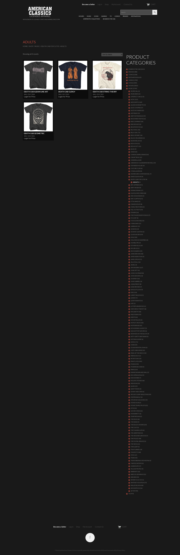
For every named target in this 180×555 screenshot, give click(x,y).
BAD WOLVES (135, 124)
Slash (133, 386)
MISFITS (133, 317)
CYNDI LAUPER (135, 171)
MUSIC (89, 16)
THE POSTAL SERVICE (137, 441)
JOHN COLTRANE (136, 273)
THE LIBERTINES (136, 433)
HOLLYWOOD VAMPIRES (138, 240)
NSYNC (133, 342)
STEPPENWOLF (136, 397)
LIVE (132, 303)
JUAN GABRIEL (135, 281)
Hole (132, 237)
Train (133, 458)
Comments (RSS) (112, 550)
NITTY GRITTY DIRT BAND (138, 336)
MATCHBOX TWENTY (137, 309)
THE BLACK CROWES (137, 425)
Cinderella (135, 160)
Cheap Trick (135, 157)
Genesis (133, 229)
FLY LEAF (133, 218)
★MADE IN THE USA (109, 19)
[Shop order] (112, 54)
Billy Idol (134, 130)
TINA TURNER (135, 449)
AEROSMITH (135, 102)
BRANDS (125, 16)
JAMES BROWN (136, 254)
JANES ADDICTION (136, 256)
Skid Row (134, 383)
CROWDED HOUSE (137, 165)
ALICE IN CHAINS (136, 110)
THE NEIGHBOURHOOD (138, 436)
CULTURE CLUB (136, 168)
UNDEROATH (135, 466)
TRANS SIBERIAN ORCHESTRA (140, 460)
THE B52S (134, 419)
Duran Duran (135, 190)
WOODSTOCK (135, 488)
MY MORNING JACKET (138, 328)
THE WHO (134, 444)
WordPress (93, 550)
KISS (132, 292)
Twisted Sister (136, 463)
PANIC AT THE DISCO (137, 353)
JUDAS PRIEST (135, 284)
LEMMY (133, 298)
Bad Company (136, 121)
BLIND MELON (135, 141)
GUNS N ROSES (135, 234)
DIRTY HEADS (135, 187)
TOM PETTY (134, 452)
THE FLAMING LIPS (136, 430)
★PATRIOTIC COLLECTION (91, 19)
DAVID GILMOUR (136, 176)
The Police (134, 438)
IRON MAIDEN (135, 251)
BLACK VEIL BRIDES (137, 138)
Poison (133, 364)
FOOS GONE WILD (136, 221)
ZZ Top (133, 491)
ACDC (132, 99)
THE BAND (134, 422)
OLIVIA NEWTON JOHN (138, 347)
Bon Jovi (134, 143)
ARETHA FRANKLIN (137, 116)
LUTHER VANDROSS (137, 306)
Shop (106, 4)
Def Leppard (135, 185)
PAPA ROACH (135, 356)
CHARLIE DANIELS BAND (138, 154)
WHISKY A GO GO (136, 480)
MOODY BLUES (135, 320)
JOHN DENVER (135, 276)
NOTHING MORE (136, 339)
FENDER (133, 212)
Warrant (134, 471)
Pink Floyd (134, 361)
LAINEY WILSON (136, 295)
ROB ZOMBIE (135, 378)
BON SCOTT (134, 146)
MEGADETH (134, 312)
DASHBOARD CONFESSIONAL (140, 174)
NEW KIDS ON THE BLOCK (139, 334)
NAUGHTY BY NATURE (138, 331)
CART (145, 4)
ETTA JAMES (134, 201)
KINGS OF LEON (136, 289)
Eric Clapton (135, 199)
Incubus (134, 248)
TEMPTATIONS (135, 416)
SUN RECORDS (135, 411)
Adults (136, 182)
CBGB (133, 152)
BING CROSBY (135, 135)
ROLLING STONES (136, 380)
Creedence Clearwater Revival (142, 163)
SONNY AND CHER (136, 391)
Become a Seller (88, 4)
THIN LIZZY (134, 447)
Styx (132, 408)
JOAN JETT (134, 270)
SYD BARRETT (135, 414)
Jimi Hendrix (135, 267)
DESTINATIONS (136, 16)
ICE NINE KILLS (135, 245)
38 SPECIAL (134, 91)
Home (25, 46)
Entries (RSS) (100, 550)
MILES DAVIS (134, 314)
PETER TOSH (135, 358)
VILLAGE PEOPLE (136, 469)
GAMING (104, 16)
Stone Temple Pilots (138, 405)
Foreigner (134, 223)
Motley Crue (135, 323)
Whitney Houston (137, 482)
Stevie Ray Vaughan (138, 400)
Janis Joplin (135, 259)
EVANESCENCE (135, 204)
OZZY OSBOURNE (136, 350)
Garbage (134, 226)
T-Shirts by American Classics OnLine (66, 550)
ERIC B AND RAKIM (136, 196)
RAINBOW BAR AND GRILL (139, 372)
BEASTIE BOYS (135, 127)
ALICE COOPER (135, 108)
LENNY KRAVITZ (136, 301)
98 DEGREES (134, 94)
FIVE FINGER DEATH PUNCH (139, 215)
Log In (100, 4)
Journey (134, 278)
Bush (132, 149)
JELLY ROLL (134, 262)
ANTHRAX (134, 113)
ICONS (96, 16)
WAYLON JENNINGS (137, 474)
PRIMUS (133, 369)
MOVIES (81, 16)
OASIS (133, 345)
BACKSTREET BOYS (137, 119)
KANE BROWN (135, 287)
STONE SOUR (135, 403)
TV (111, 16)
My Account (116, 4)
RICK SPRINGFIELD (136, 375)
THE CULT (134, 427)
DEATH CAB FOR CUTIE (50, 46)
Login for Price (29, 97)
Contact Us (128, 4)
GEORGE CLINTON (136, 232)
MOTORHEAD (135, 325)
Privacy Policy (121, 550)
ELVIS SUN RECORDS (137, 193)
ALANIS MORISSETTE (137, 105)
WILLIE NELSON (136, 485)
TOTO (132, 455)
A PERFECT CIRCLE (136, 97)
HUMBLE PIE (135, 243)
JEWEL (133, 265)
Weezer (133, 477)
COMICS (117, 16)
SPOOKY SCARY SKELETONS (139, 394)
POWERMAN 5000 (136, 367)
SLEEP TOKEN (135, 389)
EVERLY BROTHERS (137, 207)
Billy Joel (134, 132)
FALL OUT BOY (135, 210)
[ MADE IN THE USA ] (134, 69)
